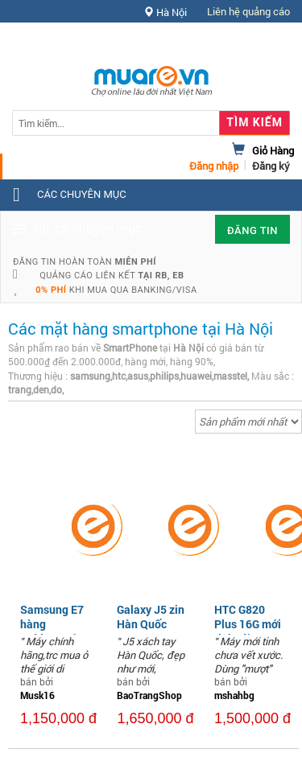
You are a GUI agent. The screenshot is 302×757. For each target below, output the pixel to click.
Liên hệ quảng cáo (248, 11)
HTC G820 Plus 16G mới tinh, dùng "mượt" (247, 631)
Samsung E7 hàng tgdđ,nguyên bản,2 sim (52, 631)
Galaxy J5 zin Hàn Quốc (150, 617)
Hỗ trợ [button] (261, 44)
